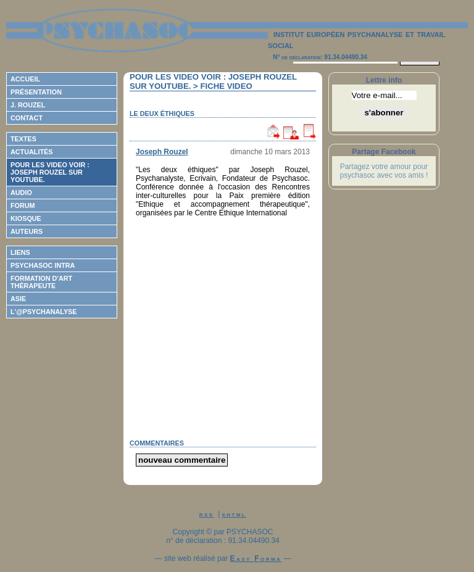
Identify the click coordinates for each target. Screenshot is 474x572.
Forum (22, 205)
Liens (20, 252)
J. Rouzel (27, 105)
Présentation (36, 92)
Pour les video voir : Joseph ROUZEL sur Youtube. (49, 172)
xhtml (234, 514)
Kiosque (25, 218)
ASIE (18, 298)
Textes (23, 139)
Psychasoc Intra (42, 265)
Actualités (31, 151)
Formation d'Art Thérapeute (41, 282)
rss (206, 514)
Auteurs (26, 231)
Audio (21, 192)
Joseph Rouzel (162, 151)
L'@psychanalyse (43, 311)
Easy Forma (256, 558)
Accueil (25, 79)
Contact (26, 118)
